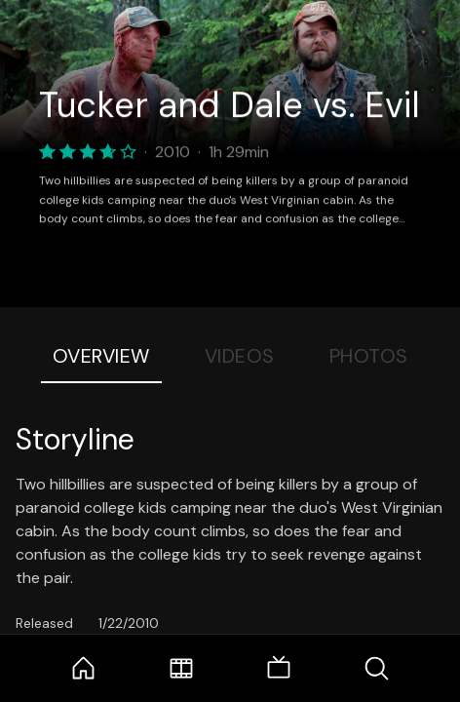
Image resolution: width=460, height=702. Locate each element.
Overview (101, 356)
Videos (240, 356)
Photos (368, 356)
